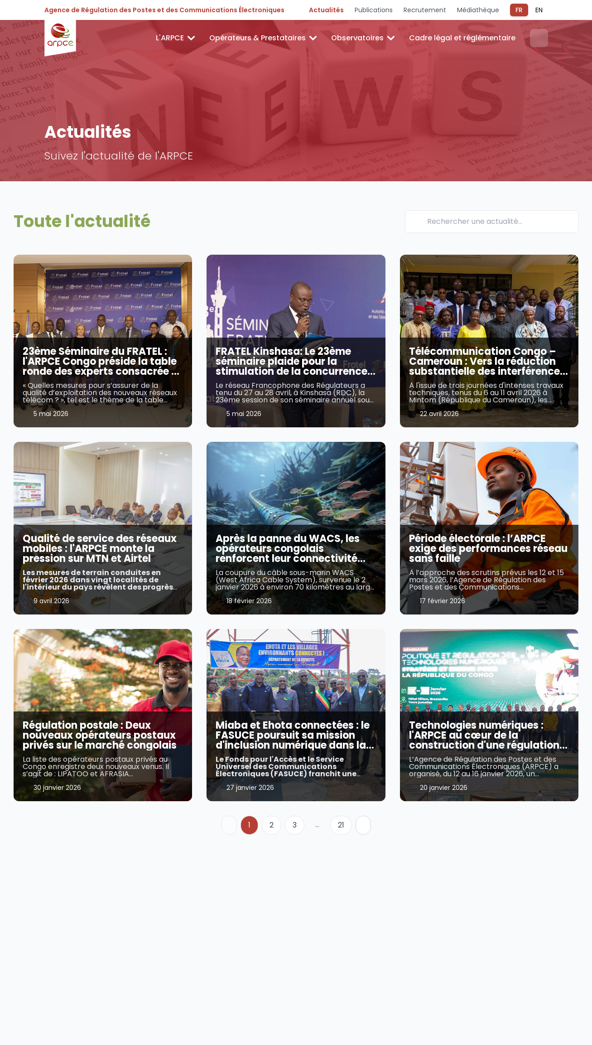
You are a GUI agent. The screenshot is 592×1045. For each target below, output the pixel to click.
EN (539, 10)
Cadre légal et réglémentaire (462, 38)
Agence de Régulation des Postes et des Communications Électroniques (164, 10)
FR (519, 10)
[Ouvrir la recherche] (539, 38)
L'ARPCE (175, 38)
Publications (374, 10)
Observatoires (363, 38)
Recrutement (425, 10)
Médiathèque (478, 10)
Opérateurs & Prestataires (263, 38)
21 (341, 825)
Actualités (326, 10)
